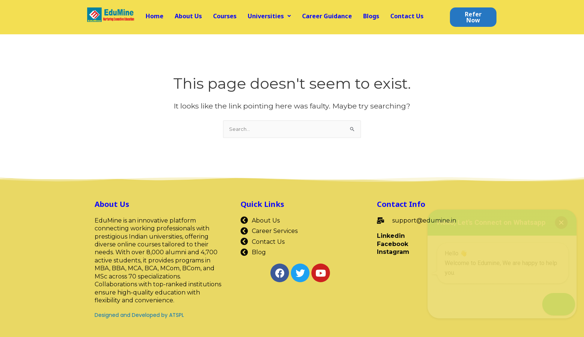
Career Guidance (327, 16)
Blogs (371, 16)
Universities (269, 16)
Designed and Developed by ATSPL (139, 315)
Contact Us (406, 16)
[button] (269, 16)
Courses (225, 16)
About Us (188, 16)
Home (155, 16)
